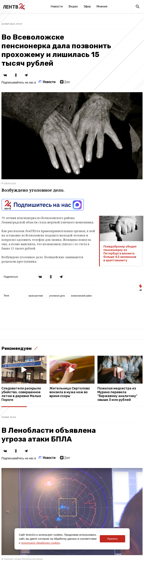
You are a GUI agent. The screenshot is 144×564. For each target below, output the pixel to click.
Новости (57, 6)
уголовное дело (57, 296)
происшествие (35, 296)
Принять (112, 538)
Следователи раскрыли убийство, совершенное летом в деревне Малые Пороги (21, 394)
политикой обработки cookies (40, 542)
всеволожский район (81, 296)
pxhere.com (10, 183)
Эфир (87, 6)
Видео (73, 6)
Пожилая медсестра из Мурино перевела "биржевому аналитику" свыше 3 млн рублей (117, 394)
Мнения (102, 6)
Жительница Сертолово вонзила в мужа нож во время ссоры (69, 392)
